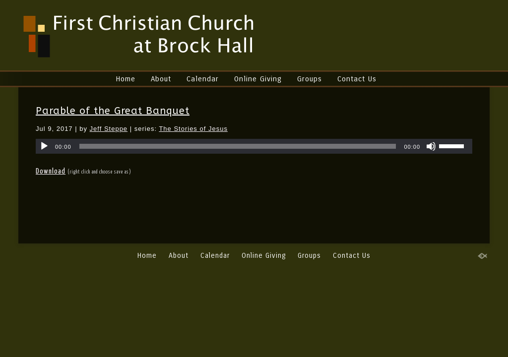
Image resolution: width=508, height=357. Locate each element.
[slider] (237, 146)
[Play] (44, 146)
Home (125, 78)
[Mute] (431, 146)
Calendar (203, 78)
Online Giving (258, 78)
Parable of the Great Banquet (113, 111)
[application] (254, 146)
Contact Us (357, 78)
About (161, 78)
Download (50, 171)
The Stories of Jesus (193, 128)
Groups (309, 78)
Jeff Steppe (109, 128)
